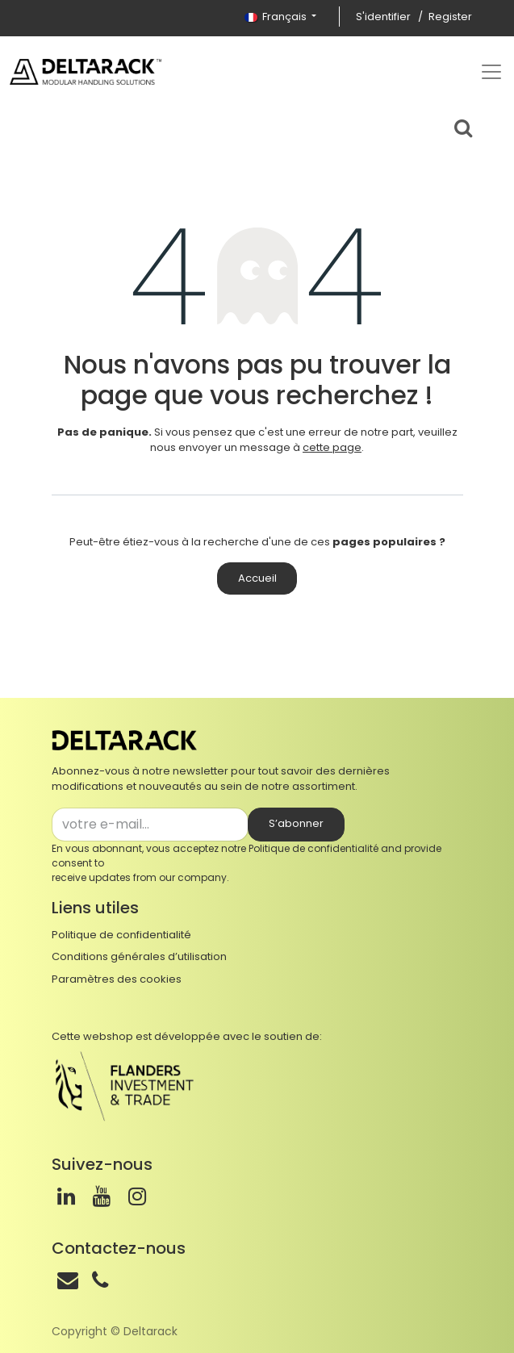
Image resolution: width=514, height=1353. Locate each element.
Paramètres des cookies (117, 979)
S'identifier (383, 16)
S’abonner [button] (296, 823)
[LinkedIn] (66, 1196)
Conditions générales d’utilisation (139, 956)
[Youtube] (102, 1196)
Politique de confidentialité (313, 848)
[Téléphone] (100, 1280)
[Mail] (67, 1280)
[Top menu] (491, 72)
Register (450, 16)
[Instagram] (137, 1196)
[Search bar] (463, 125)
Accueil (257, 578)
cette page (332, 447)
